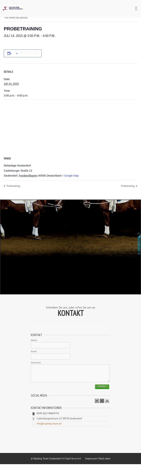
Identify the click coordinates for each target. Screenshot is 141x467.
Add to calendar (29, 52)
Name (34, 340)
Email (34, 351)
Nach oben (104, 461)
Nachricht (36, 362)
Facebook (102, 404)
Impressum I (92, 461)
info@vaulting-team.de (49, 426)
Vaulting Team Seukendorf (47, 461)
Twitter (97, 404)
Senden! (102, 389)
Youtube (107, 404)
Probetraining (13, 186)
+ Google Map (70, 175)
